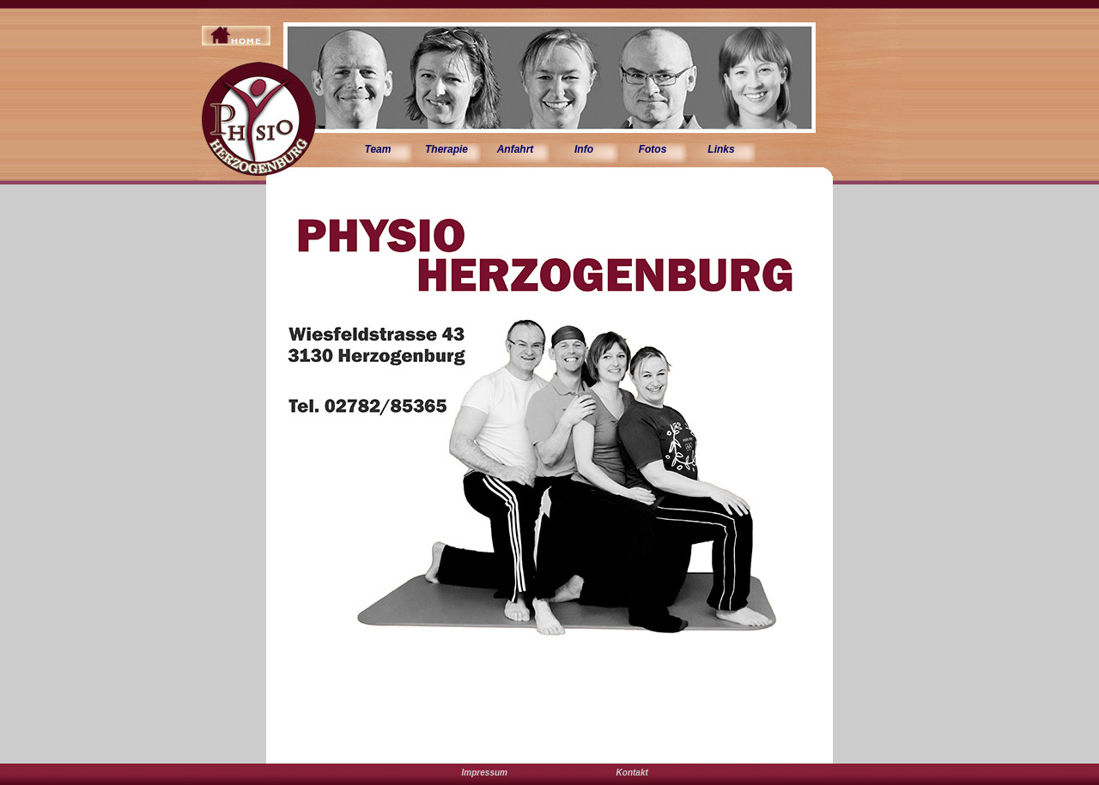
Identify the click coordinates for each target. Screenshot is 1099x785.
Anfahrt (515, 149)
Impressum (484, 772)
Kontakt (632, 772)
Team (378, 149)
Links (720, 149)
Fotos (653, 149)
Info (583, 149)
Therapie (446, 149)
